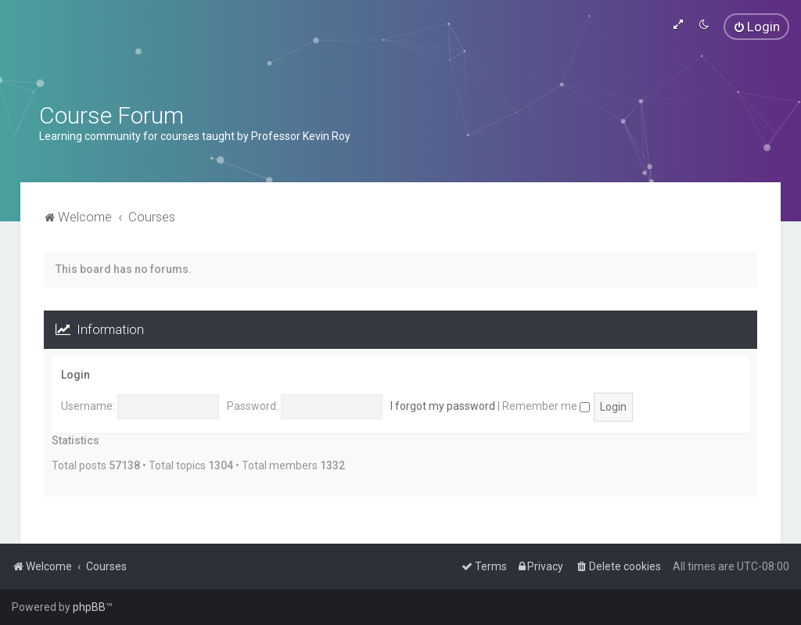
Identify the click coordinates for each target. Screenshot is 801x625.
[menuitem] (756, 26)
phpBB (89, 607)
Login (75, 374)
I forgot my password (442, 406)
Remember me (546, 406)
